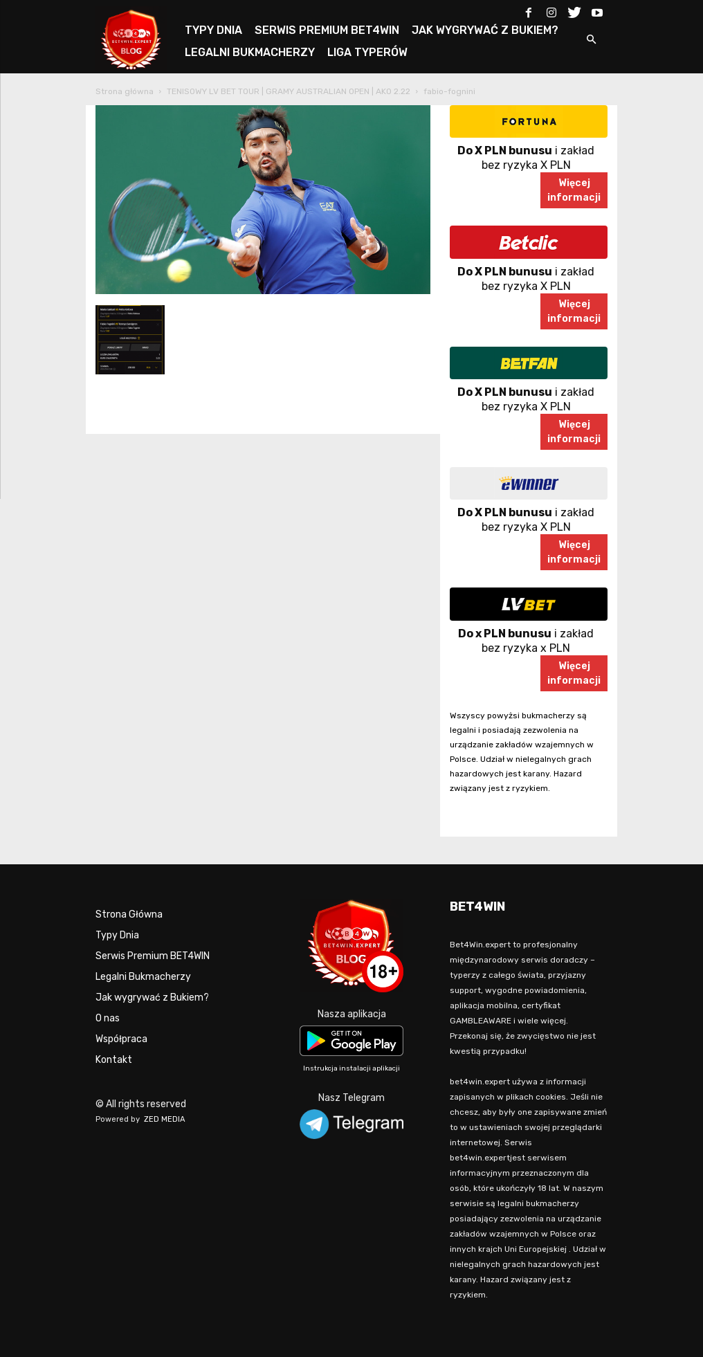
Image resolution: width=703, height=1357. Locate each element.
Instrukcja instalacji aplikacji (351, 1068)
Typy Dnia (117, 935)
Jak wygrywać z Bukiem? (152, 997)
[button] (591, 40)
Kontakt (113, 1060)
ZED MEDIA (164, 1119)
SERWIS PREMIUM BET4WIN (327, 30)
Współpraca (121, 1039)
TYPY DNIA (213, 30)
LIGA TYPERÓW (367, 52)
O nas (107, 1018)
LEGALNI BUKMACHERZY (250, 52)
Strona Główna (129, 914)
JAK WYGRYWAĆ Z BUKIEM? (485, 30)
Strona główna (124, 91)
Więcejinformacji (574, 190)
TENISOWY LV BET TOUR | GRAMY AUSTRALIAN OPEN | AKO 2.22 (288, 91)
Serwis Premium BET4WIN (152, 956)
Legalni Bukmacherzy (143, 977)
